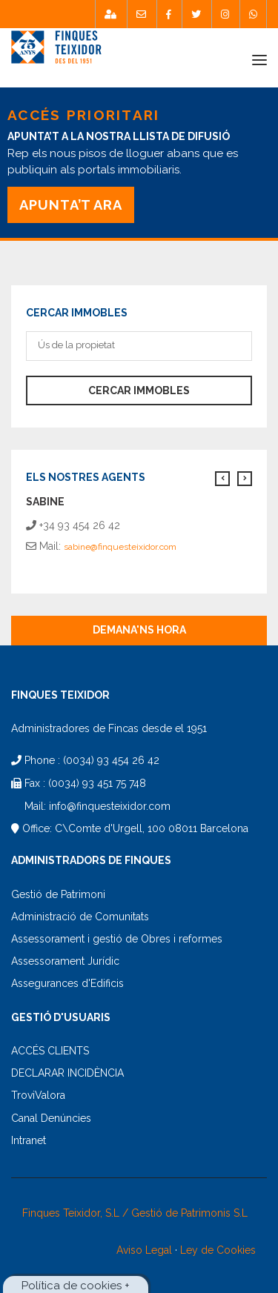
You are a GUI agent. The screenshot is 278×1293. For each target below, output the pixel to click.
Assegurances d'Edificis (67, 983)
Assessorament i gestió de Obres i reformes (116, 939)
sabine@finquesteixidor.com (120, 547)
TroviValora (38, 1095)
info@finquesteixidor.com (110, 806)
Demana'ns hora (139, 630)
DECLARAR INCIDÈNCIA (67, 1073)
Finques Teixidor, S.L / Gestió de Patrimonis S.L (135, 1213)
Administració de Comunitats (80, 917)
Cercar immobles (139, 390)
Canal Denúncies (51, 1118)
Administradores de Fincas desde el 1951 (109, 728)
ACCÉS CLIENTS (50, 1051)
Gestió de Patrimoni (58, 894)
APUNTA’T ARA (70, 205)
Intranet (28, 1140)
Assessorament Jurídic (65, 961)
